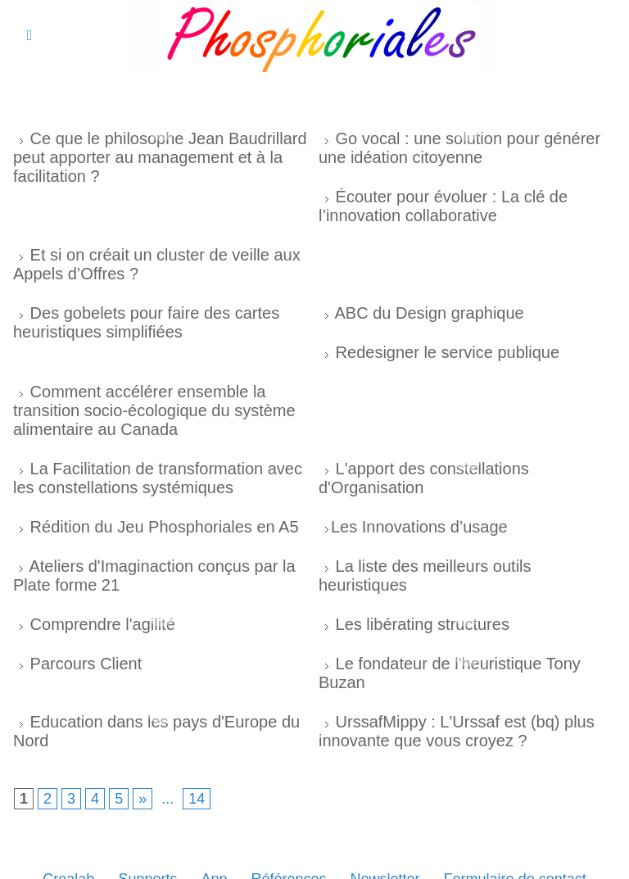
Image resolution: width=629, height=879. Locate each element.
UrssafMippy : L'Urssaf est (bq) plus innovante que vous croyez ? (457, 731)
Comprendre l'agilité (102, 624)
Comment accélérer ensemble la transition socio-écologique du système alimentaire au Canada (154, 410)
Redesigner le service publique (448, 352)
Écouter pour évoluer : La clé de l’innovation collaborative (443, 206)
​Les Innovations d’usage (419, 527)
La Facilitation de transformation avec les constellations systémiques (157, 478)
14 (196, 799)
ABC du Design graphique (428, 313)
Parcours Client (86, 664)
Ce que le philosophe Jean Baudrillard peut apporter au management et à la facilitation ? (160, 157)
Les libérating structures (422, 624)
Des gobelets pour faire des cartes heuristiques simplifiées (146, 322)
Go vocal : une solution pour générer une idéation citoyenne (459, 147)
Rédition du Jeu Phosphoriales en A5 (164, 527)
